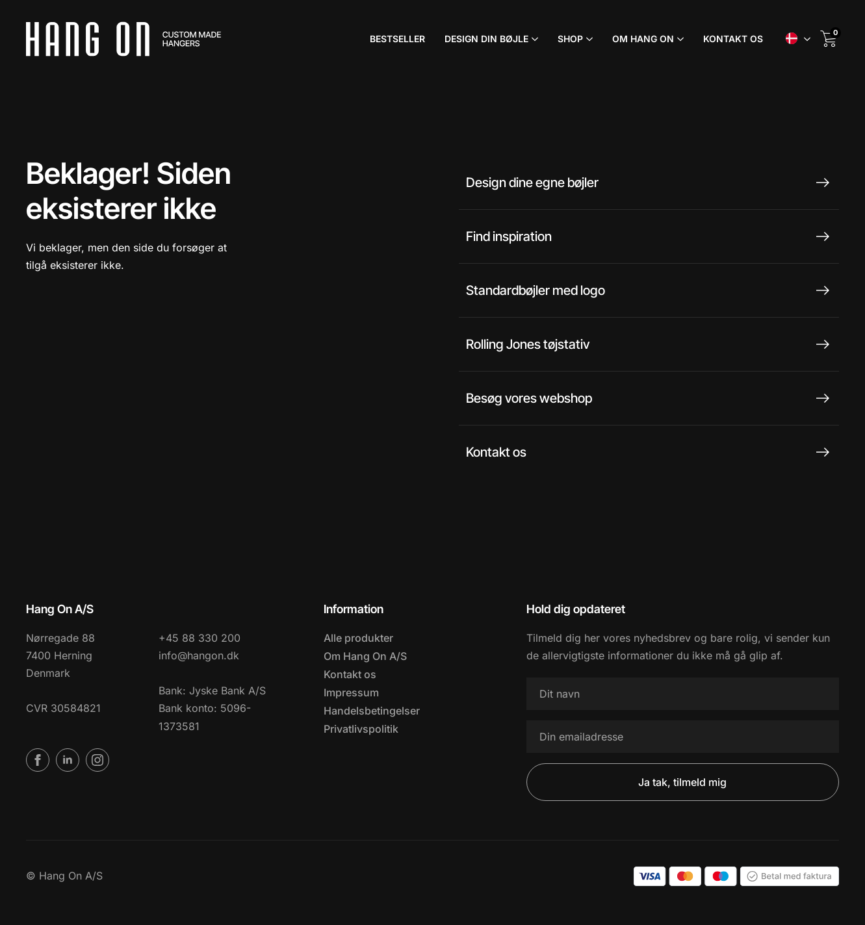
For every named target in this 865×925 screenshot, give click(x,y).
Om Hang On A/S (365, 656)
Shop (570, 38)
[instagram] (97, 760)
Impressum (351, 692)
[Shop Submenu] (588, 39)
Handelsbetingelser (372, 710)
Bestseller (397, 38)
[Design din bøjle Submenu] (533, 39)
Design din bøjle (486, 38)
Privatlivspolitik (361, 728)
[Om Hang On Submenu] (679, 39)
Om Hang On (643, 38)
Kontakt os (733, 38)
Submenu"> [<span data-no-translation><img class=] (807, 38)
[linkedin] (67, 760)
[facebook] (37, 760)
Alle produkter (358, 637)
